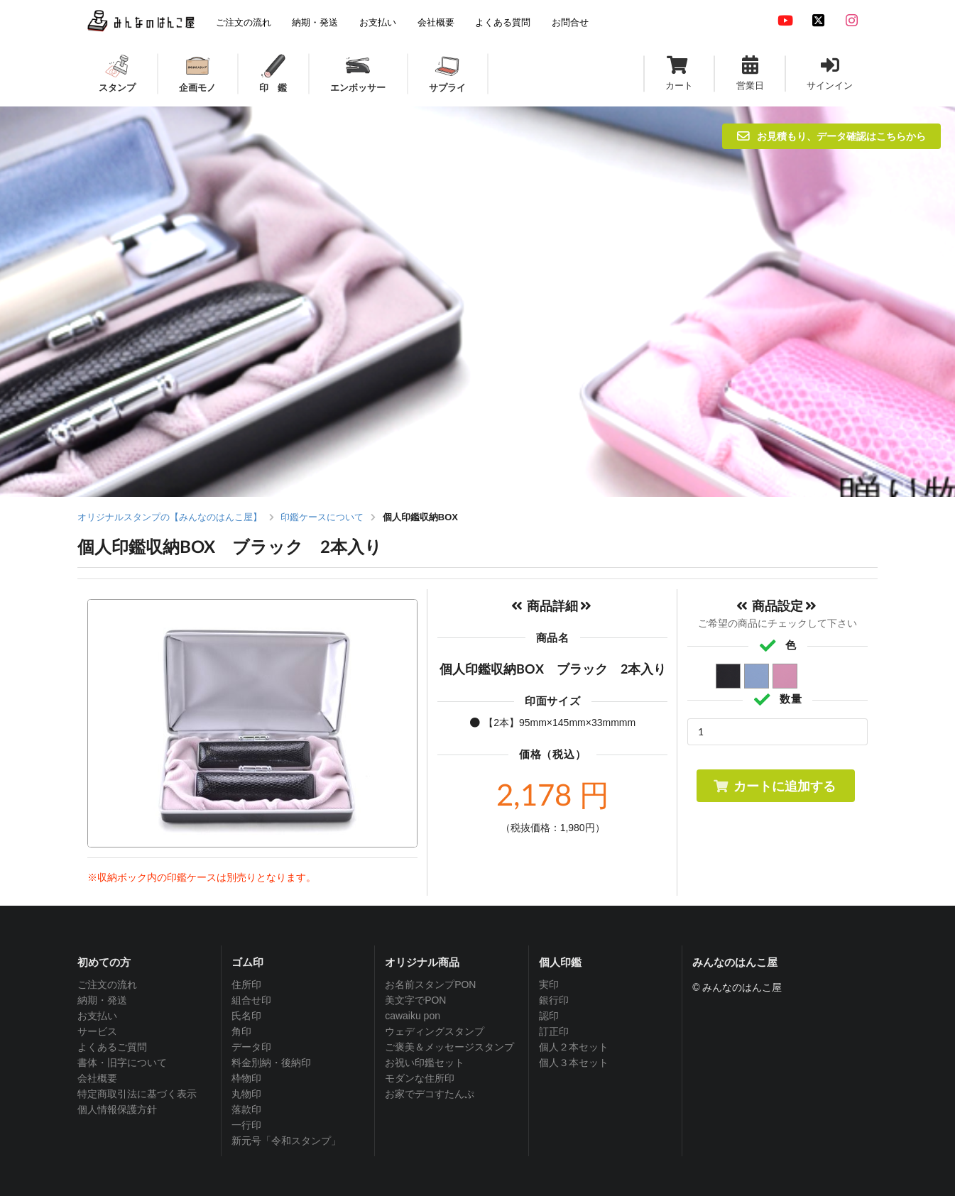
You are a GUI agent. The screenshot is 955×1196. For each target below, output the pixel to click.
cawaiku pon (412, 1015)
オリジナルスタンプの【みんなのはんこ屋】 (169, 517)
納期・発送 (102, 1000)
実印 (549, 984)
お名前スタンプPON (430, 984)
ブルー (757, 676)
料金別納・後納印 (271, 1062)
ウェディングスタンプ (434, 1031)
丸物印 (246, 1093)
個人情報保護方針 (117, 1109)
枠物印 (246, 1078)
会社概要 (97, 1078)
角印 (241, 1031)
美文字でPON (415, 1000)
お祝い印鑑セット (424, 1062)
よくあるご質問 (112, 1047)
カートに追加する (774, 786)
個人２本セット (574, 1047)
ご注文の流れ (107, 984)
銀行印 (554, 1000)
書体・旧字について (122, 1062)
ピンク (785, 676)
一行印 (246, 1125)
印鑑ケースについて (322, 517)
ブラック (728, 676)
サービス (97, 1031)
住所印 (246, 984)
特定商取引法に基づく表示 (137, 1093)
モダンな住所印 (419, 1078)
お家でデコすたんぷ (429, 1093)
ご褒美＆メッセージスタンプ (449, 1047)
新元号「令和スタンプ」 (286, 1140)
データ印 (251, 1047)
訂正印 (554, 1031)
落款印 (246, 1109)
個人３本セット (574, 1062)
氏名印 (246, 1015)
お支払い (97, 1015)
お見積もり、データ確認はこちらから (831, 136)
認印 (549, 1015)
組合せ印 (251, 1000)
